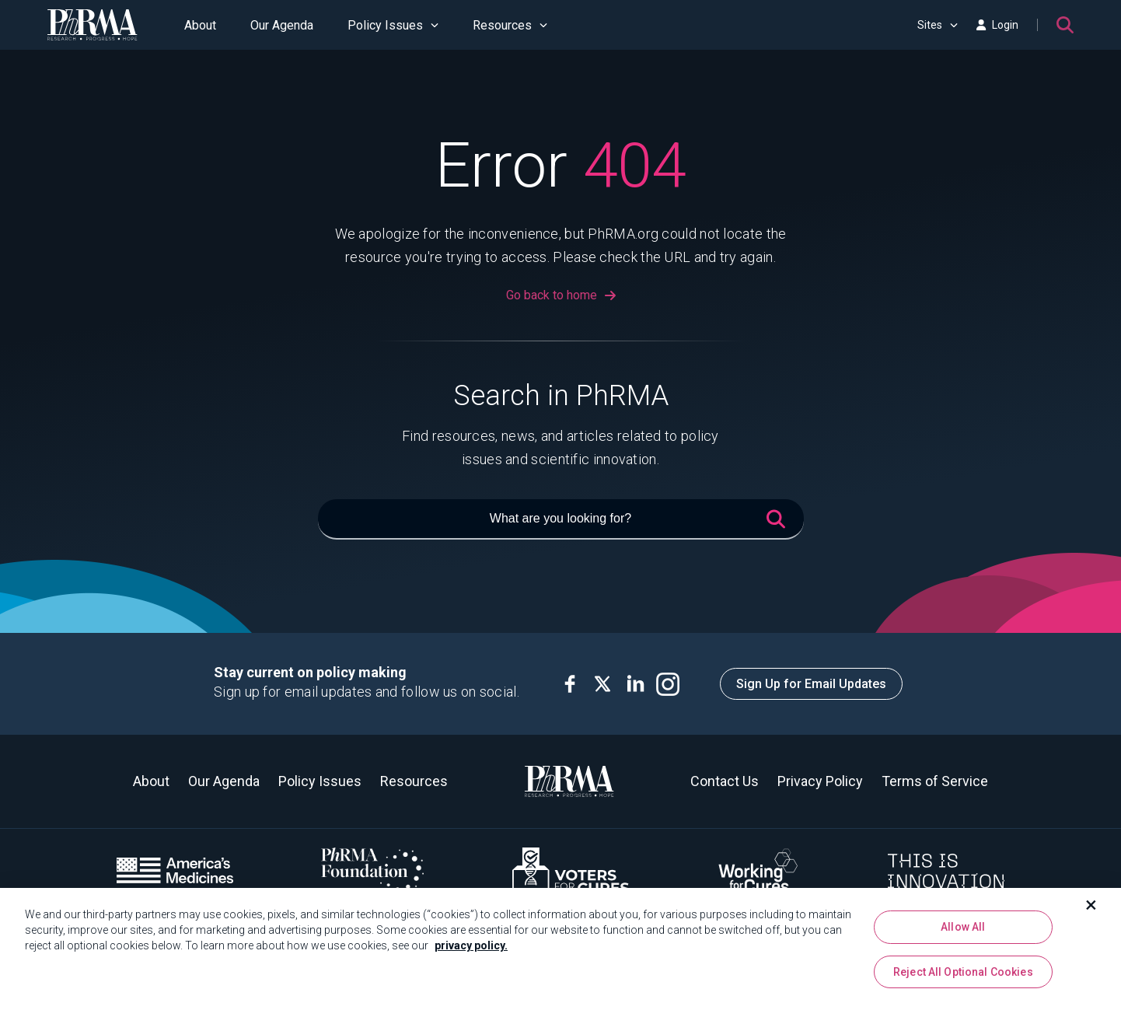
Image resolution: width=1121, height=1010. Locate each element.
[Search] (1065, 25)
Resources (510, 25)
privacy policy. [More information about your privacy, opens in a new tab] (471, 949)
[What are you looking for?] (561, 519)
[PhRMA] (92, 25)
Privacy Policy (820, 781)
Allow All (963, 930)
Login (997, 25)
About (200, 25)
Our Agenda (281, 25)
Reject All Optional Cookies (963, 976)
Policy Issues (392, 25)
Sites (937, 25)
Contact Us (724, 781)
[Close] (1091, 908)
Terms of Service (935, 781)
